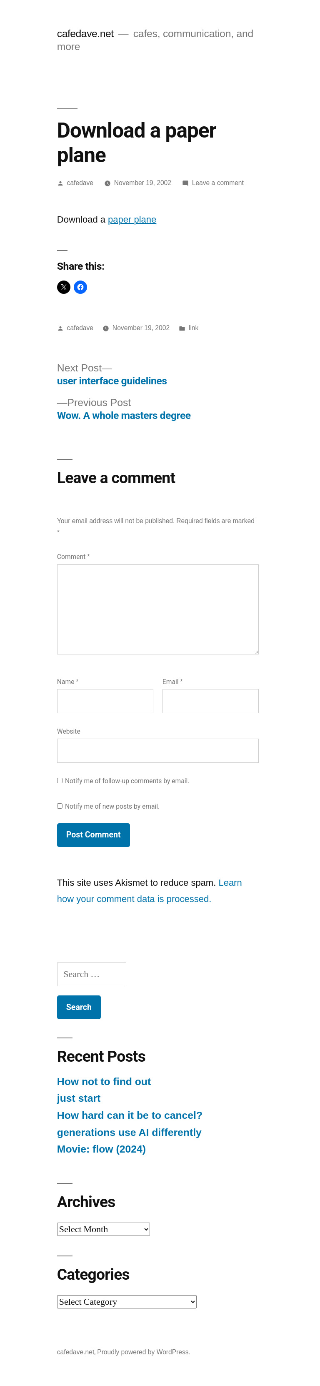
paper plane (132, 219)
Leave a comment (218, 182)
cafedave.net (85, 33)
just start (79, 1098)
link (193, 327)
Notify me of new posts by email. (112, 806)
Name (68, 682)
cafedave (80, 182)
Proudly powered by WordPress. (143, 1352)
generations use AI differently (129, 1132)
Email (172, 682)
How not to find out (104, 1081)
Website (68, 731)
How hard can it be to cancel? (129, 1115)
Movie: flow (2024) (101, 1149)
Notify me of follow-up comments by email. (127, 781)
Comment (73, 557)
